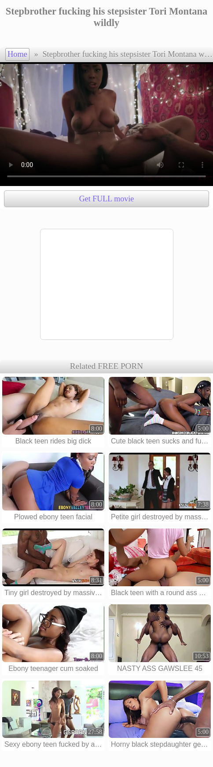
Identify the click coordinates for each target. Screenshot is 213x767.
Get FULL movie (106, 198)
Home (17, 54)
